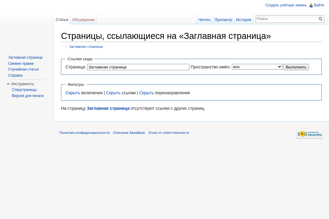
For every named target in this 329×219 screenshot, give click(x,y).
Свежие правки (21, 63)
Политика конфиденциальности (84, 132)
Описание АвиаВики (129, 132)
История (243, 19)
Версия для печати (28, 96)
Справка (15, 75)
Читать (204, 19)
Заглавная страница (86, 46)
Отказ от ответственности (168, 132)
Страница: (76, 66)
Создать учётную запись (286, 5)
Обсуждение (83, 19)
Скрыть (73, 92)
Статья (62, 19)
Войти (319, 5)
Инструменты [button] (22, 84)
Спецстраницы (24, 90)
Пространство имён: (211, 66)
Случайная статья (23, 69)
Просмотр (223, 19)
